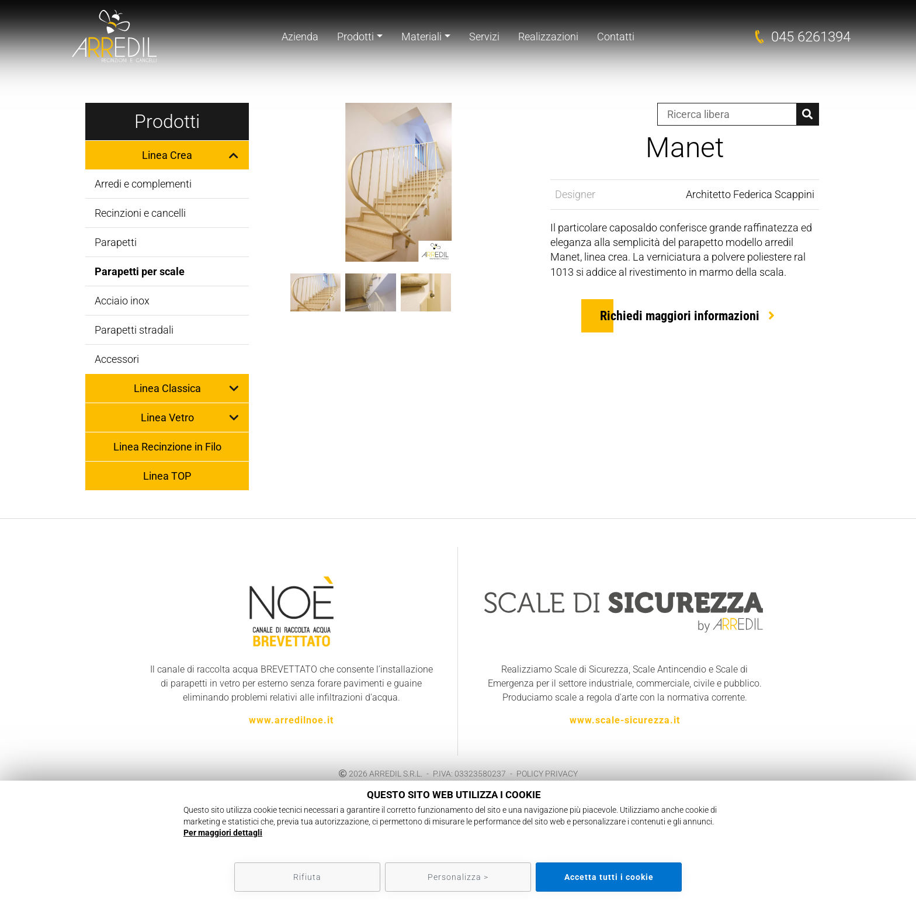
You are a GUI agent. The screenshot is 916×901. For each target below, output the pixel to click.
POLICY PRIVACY (547, 773)
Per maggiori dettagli (222, 832)
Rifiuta (307, 877)
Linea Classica (167, 388)
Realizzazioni (548, 36)
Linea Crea (167, 155)
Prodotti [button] (355, 36)
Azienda (300, 36)
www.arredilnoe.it (291, 720)
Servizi (484, 36)
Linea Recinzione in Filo (167, 447)
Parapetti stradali (134, 330)
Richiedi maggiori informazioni (679, 316)
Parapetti (116, 242)
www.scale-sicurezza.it (625, 720)
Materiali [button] (421, 36)
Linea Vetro (167, 417)
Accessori (117, 359)
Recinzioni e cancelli (140, 213)
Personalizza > (458, 877)
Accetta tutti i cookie (609, 877)
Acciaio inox (122, 300)
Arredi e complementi (143, 184)
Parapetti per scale (140, 271)
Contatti (615, 36)
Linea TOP (167, 476)
